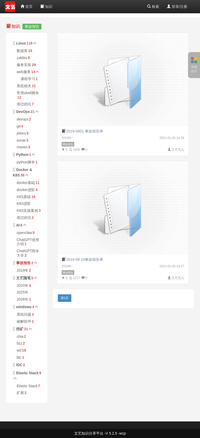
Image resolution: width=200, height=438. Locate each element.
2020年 (22, 285)
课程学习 (28, 79)
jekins (21, 133)
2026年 (22, 299)
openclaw (24, 233)
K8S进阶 (24, 203)
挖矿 (19, 329)
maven (22, 147)
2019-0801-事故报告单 (84, 131)
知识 (46, 6)
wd (19, 350)
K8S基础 (24, 197)
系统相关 (24, 86)
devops (22, 119)
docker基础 (26, 183)
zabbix (22, 58)
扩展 (20, 393)
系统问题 (24, 314)
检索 (153, 6)
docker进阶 (26, 190)
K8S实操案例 (27, 210)
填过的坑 (24, 104)
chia (20, 336)
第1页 (65, 298)
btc (19, 357)
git (19, 126)
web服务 (24, 72)
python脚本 (26, 162)
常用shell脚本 (28, 93)
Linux (21, 43)
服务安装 (24, 65)
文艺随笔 (23, 278)
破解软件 (24, 321)
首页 (27, 6)
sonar (21, 140)
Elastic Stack (27, 373)
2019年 (22, 270)
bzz (19, 343)
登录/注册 (177, 6)
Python (22, 155)
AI (18, 225)
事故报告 (23, 263)
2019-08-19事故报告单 (84, 259)
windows (24, 307)
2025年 (22, 292)
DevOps (23, 112)
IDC (19, 365)
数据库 (22, 51)
